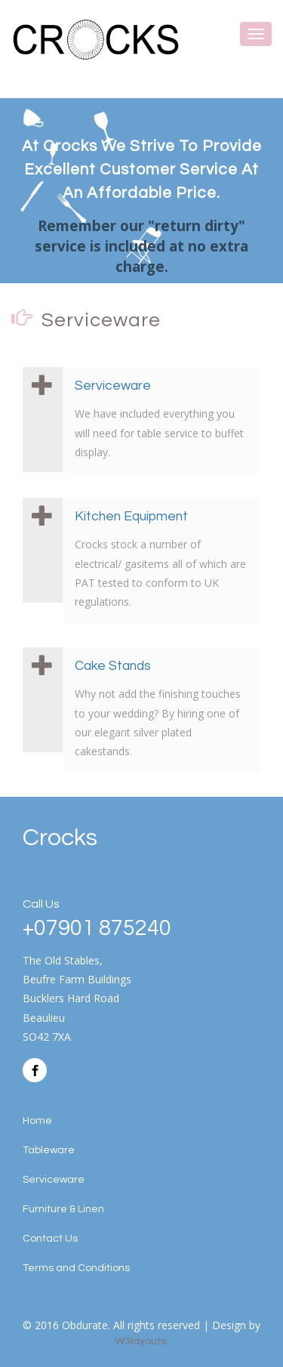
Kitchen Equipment (131, 516)
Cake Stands (113, 666)
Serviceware (113, 386)
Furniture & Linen (63, 1209)
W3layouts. (141, 1341)
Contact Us (50, 1238)
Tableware (49, 1150)
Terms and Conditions (76, 1268)
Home (37, 1121)
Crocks (60, 837)
